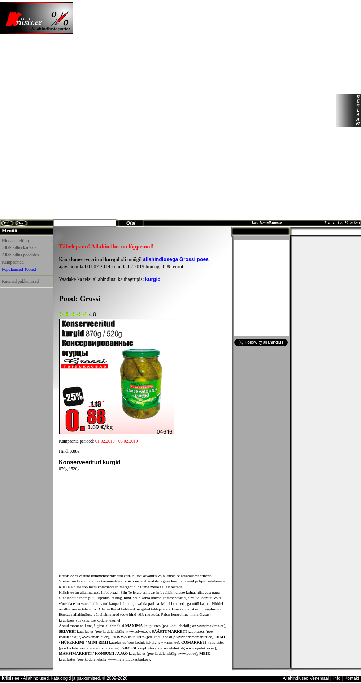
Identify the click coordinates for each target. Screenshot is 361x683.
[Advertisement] (96, 110)
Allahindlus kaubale (27, 248)
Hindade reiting (27, 240)
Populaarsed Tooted (19, 269)
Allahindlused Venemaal (306, 678)
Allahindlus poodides (27, 254)
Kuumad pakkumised (20, 281)
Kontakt (351, 678)
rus (20, 222)
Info (336, 678)
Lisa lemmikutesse (267, 222)
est (6, 222)
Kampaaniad (13, 262)
